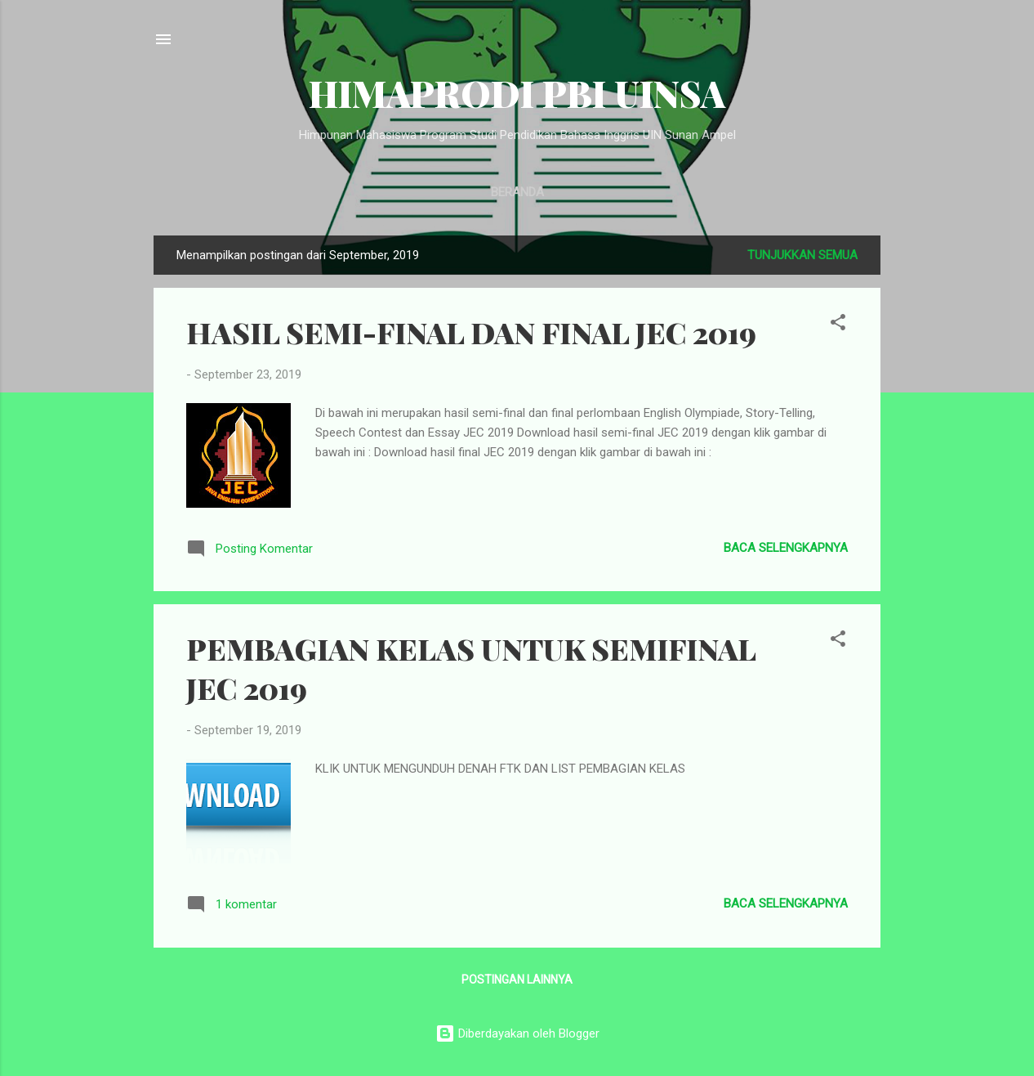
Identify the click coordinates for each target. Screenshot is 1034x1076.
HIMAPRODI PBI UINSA (517, 93)
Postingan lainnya (517, 979)
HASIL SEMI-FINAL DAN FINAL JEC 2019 (471, 332)
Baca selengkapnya (786, 547)
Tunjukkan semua (802, 255)
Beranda (517, 192)
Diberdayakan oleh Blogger (517, 1033)
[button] (838, 325)
